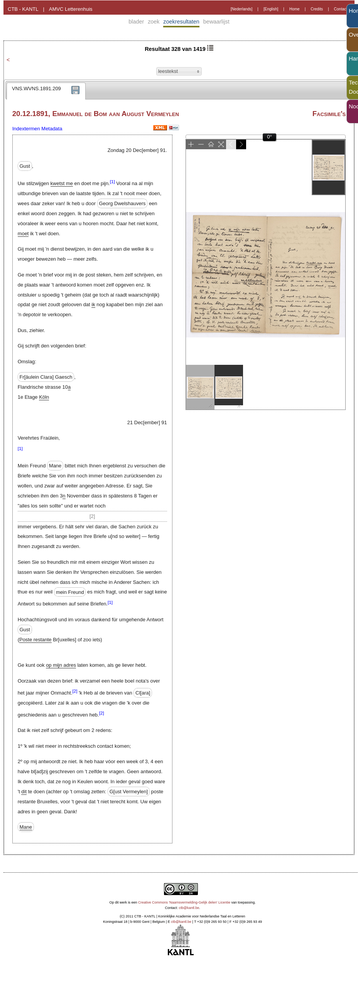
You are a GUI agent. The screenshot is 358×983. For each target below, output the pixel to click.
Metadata (51, 129)
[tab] (46, 91)
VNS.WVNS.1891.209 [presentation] (36, 88)
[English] (270, 9)
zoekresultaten (181, 22)
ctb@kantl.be (189, 908)
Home (294, 9)
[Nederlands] (242, 9)
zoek (153, 22)
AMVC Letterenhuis (71, 9)
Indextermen (26, 129)
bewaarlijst (216, 22)
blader (136, 22)
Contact (340, 9)
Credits (317, 9)
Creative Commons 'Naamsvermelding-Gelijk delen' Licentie (184, 902)
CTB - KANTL (23, 9)
